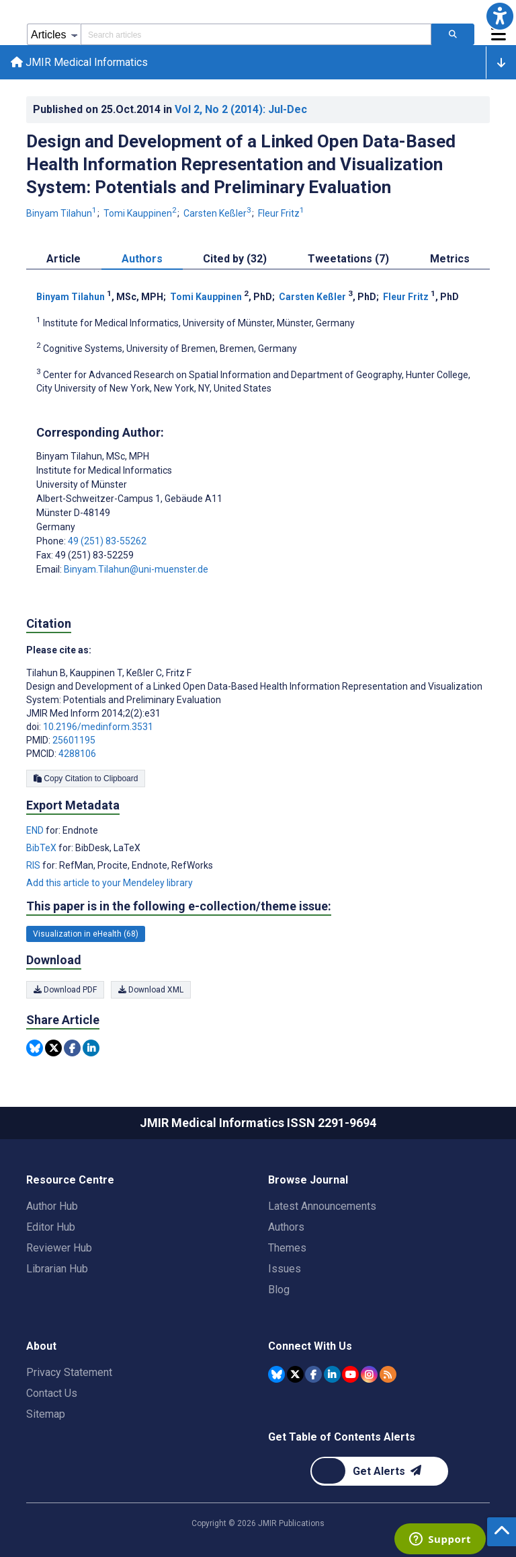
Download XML (150, 989)
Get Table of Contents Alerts (341, 1437)
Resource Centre (70, 1179)
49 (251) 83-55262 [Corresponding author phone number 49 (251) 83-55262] (107, 541)
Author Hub (52, 1206)
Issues (284, 1268)
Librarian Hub (57, 1268)
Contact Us (51, 1393)
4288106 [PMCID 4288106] (77, 753)
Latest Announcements (322, 1206)
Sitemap (45, 1414)
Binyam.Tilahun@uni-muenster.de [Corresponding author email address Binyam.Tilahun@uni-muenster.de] (136, 569)
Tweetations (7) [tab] (348, 258)
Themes (287, 1247)
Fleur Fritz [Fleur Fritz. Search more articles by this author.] (281, 213)
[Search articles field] (256, 34)
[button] (500, 16)
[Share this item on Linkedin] (91, 1048)
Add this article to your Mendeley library (109, 882)
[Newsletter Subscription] (379, 1471)
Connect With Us (310, 1346)
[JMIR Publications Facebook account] (313, 1374)
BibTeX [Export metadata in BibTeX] (42, 847)
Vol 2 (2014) (241, 109)
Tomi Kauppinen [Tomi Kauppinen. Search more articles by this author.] (141, 213)
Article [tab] (63, 258)
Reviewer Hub (59, 1247)
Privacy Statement (69, 1372)
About (41, 1346)
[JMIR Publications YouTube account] (350, 1374)
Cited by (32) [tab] (235, 258)
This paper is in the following (178, 906)
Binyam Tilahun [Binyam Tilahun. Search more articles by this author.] (62, 213)
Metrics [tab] (450, 258)
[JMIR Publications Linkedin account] (332, 1374)
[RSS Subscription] (388, 1374)
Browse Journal (308, 1179)
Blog (279, 1289)
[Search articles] (452, 34)
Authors (286, 1227)
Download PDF (65, 989)
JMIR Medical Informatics (79, 62)
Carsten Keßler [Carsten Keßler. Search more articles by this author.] (218, 213)
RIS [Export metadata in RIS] (34, 865)
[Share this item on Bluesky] (34, 1048)
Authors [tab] (142, 258)
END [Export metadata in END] (36, 830)
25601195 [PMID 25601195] (73, 740)
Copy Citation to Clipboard (86, 778)
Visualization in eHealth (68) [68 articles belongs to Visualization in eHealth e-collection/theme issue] (85, 934)
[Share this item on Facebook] (72, 1048)
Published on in (170, 109)
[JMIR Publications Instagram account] (369, 1374)
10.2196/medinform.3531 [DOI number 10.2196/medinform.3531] (98, 726)
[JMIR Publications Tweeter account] (295, 1374)
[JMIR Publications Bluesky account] (276, 1374)
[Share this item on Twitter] (53, 1048)
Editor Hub (50, 1227)
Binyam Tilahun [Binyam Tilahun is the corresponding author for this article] (92, 456)
